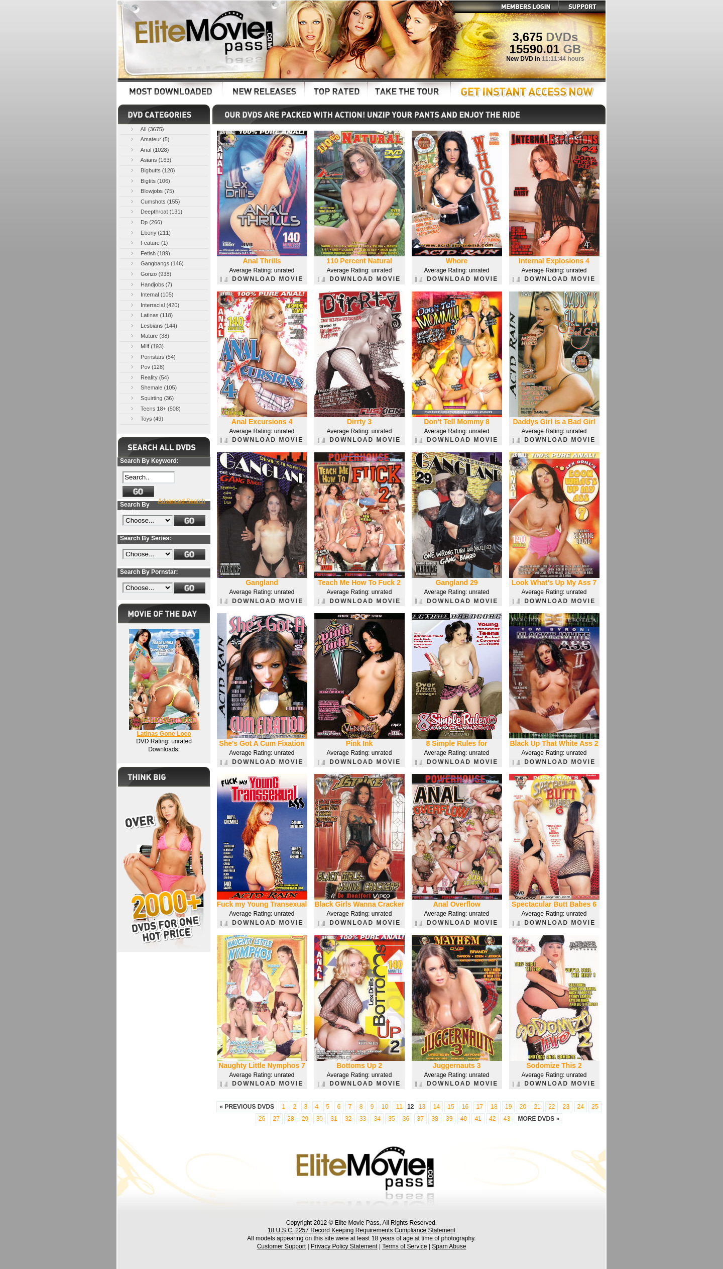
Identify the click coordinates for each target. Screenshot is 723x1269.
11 (399, 1106)
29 (305, 1118)
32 (348, 1118)
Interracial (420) (154, 305)
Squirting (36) (151, 398)
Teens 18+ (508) (155, 408)
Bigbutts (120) (152, 170)
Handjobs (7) (150, 284)
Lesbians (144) (153, 325)
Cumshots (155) (154, 201)
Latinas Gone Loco (164, 733)
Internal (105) (151, 294)
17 (479, 1106)
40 (463, 1118)
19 (508, 1106)
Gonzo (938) (150, 273)
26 (262, 1118)
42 (492, 1118)
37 (420, 1118)
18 (494, 1106)
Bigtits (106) (149, 180)
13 (422, 1106)
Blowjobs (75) (151, 190)
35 (391, 1118)
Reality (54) (149, 377)
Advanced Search (181, 501)
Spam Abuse (449, 1246)
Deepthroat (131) (155, 211)
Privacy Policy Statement (344, 1246)
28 (290, 1118)
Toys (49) (146, 418)
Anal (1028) (149, 149)
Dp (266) (145, 222)
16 (465, 1106)
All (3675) (146, 129)
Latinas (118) (151, 315)
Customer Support (281, 1246)
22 (551, 1106)
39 (449, 1118)
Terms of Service (404, 1246)
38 (434, 1118)
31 (333, 1118)
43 (507, 1118)
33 (362, 1118)
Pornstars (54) (152, 356)
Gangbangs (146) (156, 263)
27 (276, 1118)
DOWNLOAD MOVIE (261, 278)
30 (319, 1118)
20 (523, 1106)
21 (537, 1106)
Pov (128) (147, 366)
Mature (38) (149, 335)
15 (450, 1106)
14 (436, 1106)
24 (580, 1106)
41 (477, 1118)
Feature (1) (148, 242)
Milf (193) (146, 346)
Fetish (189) (149, 253)
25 (594, 1106)
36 (406, 1118)
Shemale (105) (153, 387)
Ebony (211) (150, 232)
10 (385, 1106)
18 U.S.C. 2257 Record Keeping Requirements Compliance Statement (361, 1230)
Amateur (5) (149, 139)
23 (566, 1106)
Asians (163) (150, 159)
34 (377, 1118)
